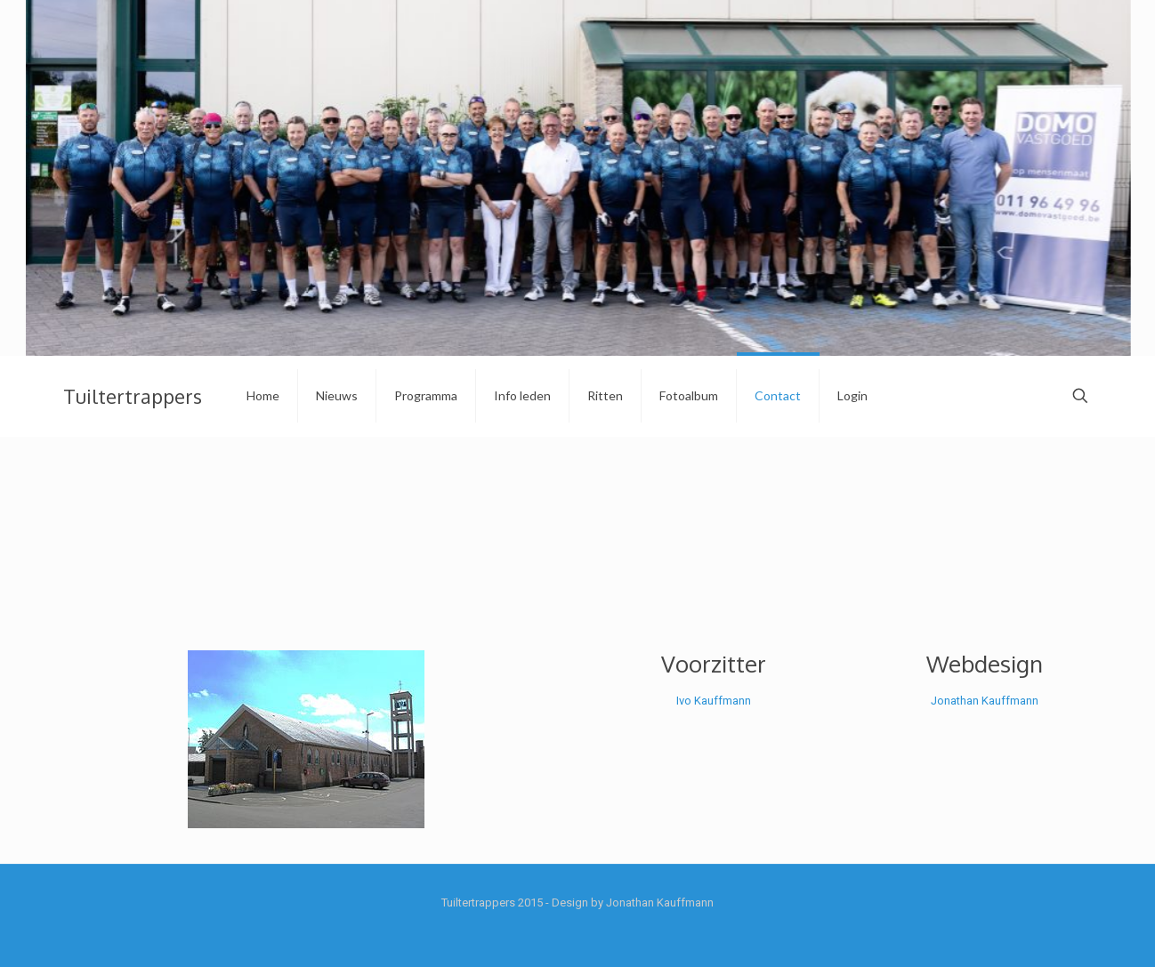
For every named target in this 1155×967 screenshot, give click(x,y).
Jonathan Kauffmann (984, 700)
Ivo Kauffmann (713, 700)
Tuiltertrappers (132, 395)
